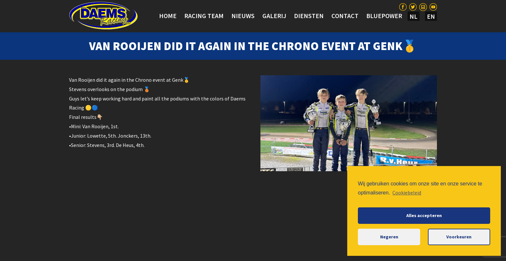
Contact (345, 16)
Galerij (274, 16)
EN (431, 16)
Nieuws (243, 16)
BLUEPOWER (384, 16)
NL (414, 16)
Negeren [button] (389, 237)
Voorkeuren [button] (458, 237)
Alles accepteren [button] (424, 215)
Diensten (309, 16)
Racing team (204, 16)
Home (168, 16)
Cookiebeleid (406, 192)
